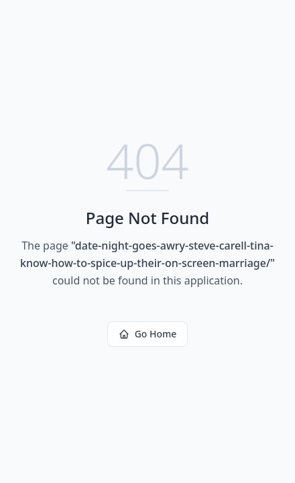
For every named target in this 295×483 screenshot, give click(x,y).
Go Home (148, 333)
